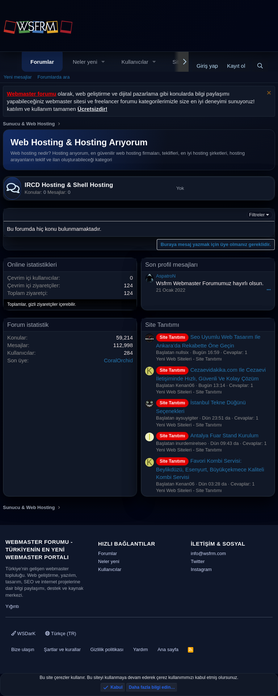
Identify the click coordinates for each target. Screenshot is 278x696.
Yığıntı (12, 606)
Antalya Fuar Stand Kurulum (207, 435)
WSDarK (23, 633)
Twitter (198, 561)
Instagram (201, 569)
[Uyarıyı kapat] (268, 93)
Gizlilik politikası (106, 649)
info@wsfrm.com (208, 553)
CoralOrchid (118, 360)
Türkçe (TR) (60, 633)
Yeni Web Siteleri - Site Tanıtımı (189, 359)
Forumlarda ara (54, 77)
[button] (103, 61)
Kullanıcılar (134, 62)
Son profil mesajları (171, 264)
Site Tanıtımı (162, 324)
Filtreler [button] (257, 214)
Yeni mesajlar (18, 77)
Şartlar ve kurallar (62, 649)
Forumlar (42, 62)
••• (268, 289)
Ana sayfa (167, 649)
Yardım (140, 649)
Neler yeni (85, 62)
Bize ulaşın (22, 649)
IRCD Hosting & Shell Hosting (69, 185)
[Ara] (260, 66)
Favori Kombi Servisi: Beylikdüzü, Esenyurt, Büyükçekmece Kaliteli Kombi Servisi (210, 469)
